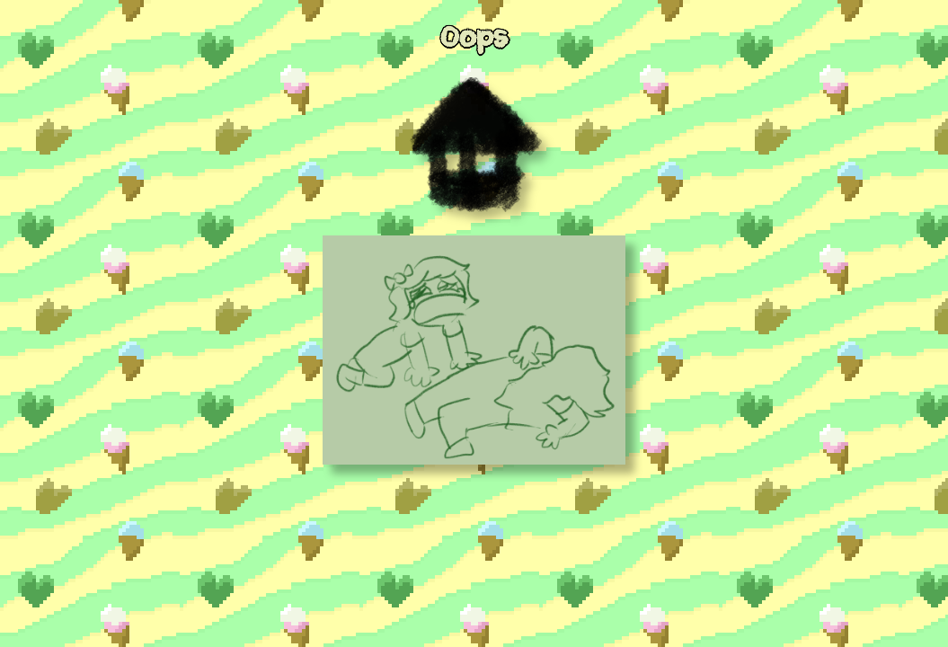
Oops (474, 38)
